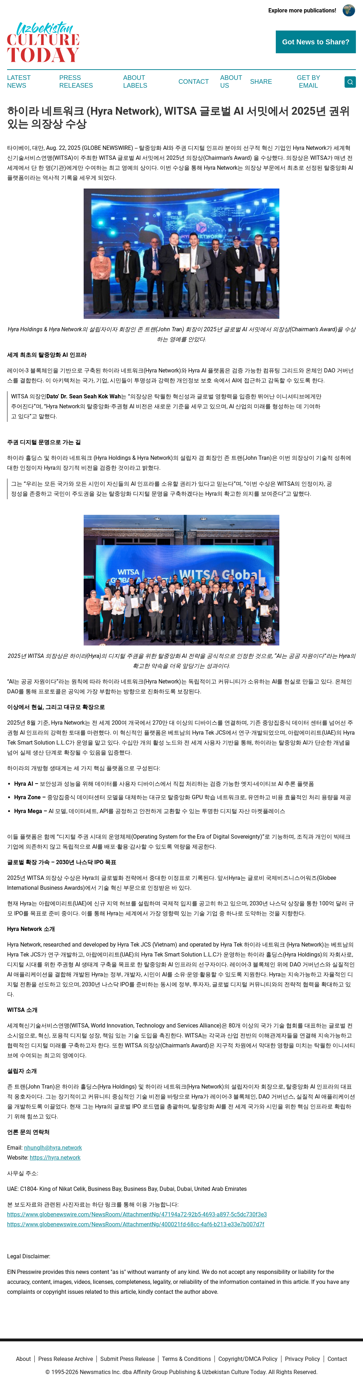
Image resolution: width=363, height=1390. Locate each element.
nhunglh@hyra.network (53, 1147)
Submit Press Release (127, 1359)
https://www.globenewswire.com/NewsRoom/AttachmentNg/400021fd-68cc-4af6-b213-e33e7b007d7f (135, 1224)
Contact (193, 81)
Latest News (18, 81)
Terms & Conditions (186, 1359)
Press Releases (76, 81)
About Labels (135, 81)
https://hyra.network (55, 1157)
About (23, 1359)
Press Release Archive (65, 1359)
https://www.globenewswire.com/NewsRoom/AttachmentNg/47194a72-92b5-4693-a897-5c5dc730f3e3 (137, 1214)
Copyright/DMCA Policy (248, 1359)
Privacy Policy (302, 1359)
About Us (231, 81)
